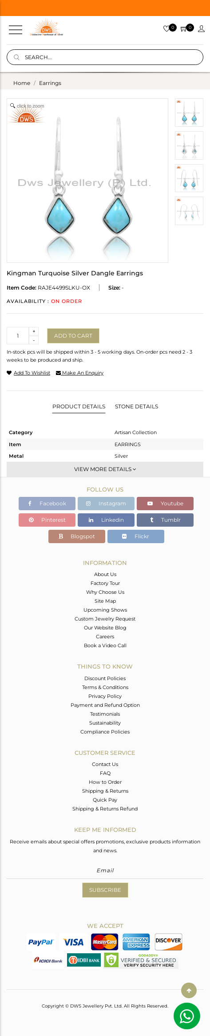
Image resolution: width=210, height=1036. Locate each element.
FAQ (105, 773)
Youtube (165, 503)
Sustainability (105, 723)
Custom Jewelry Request (105, 619)
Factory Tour (105, 583)
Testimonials (105, 714)
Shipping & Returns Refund (105, 809)
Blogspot (77, 536)
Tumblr (165, 519)
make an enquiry (79, 373)
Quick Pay (105, 800)
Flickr (135, 536)
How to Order (105, 782)
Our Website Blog (105, 628)
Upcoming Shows (105, 610)
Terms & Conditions (105, 687)
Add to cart (73, 335)
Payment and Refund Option (105, 705)
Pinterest (47, 519)
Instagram (106, 503)
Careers (105, 636)
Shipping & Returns (105, 791)
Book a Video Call (105, 645)
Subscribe (105, 890)
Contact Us (105, 764)
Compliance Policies (105, 732)
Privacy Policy (105, 696)
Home (21, 83)
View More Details (105, 469)
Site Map (105, 601)
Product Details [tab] (78, 406)
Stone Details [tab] (136, 406)
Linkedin (106, 519)
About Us (105, 574)
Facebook (47, 503)
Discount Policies (105, 678)
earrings (50, 83)
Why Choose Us (105, 592)
